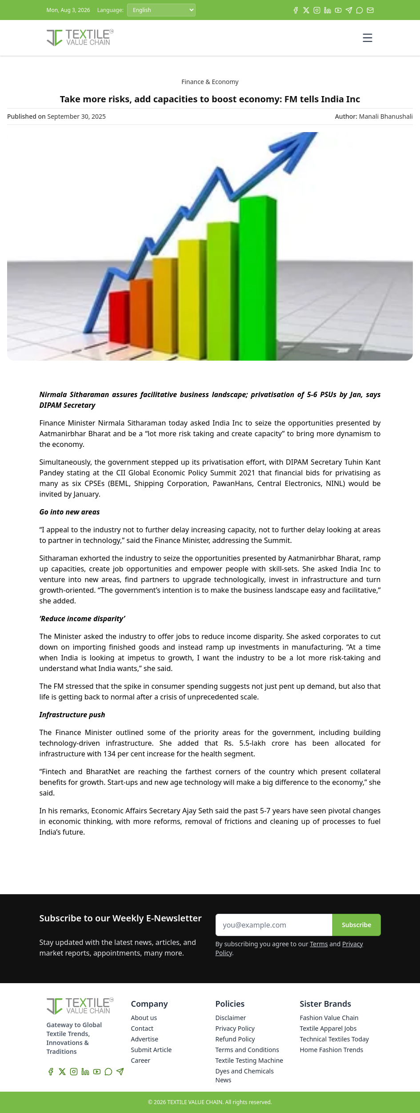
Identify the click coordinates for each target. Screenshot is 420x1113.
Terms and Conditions (247, 1049)
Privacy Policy (235, 1028)
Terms (319, 944)
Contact (142, 1028)
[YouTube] (338, 10)
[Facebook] (295, 10)
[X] (306, 10)
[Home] (80, 38)
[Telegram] (348, 10)
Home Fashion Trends (332, 1049)
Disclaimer (231, 1017)
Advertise (145, 1039)
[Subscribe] (370, 10)
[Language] (161, 10)
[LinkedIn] (327, 10)
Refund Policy (235, 1039)
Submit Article (151, 1049)
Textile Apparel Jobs (328, 1028)
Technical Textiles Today (334, 1039)
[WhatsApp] (359, 10)
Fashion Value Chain (329, 1017)
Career (141, 1060)
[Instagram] (316, 10)
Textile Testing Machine (250, 1060)
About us (144, 1017)
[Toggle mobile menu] (367, 38)
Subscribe (356, 924)
